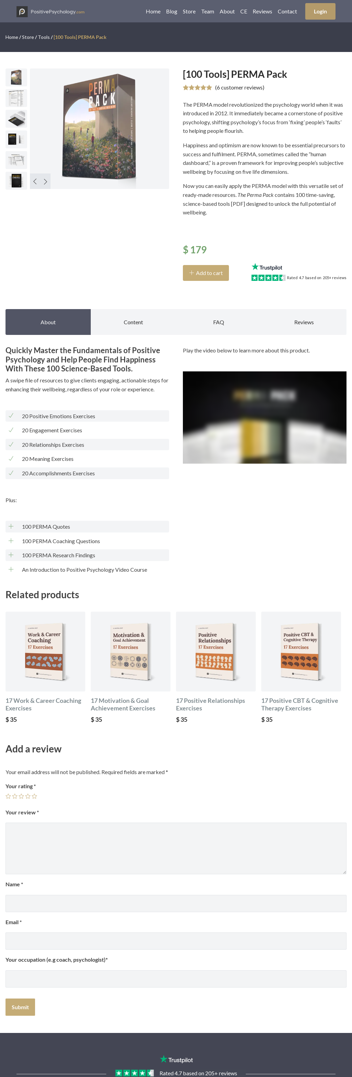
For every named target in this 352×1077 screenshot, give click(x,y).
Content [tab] (133, 322)
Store (189, 11)
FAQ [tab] (218, 322)
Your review (22, 812)
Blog (171, 11)
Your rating (21, 786)
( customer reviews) (239, 87)
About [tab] (48, 322)
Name (14, 884)
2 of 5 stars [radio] (15, 796)
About (227, 11)
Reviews (262, 11)
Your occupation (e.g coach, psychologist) (56, 959)
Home (153, 11)
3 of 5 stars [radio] (21, 796)
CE (243, 11)
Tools (44, 37)
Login (320, 11)
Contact (287, 11)
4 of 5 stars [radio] (28, 796)
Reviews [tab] (304, 322)
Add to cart (209, 273)
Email (14, 922)
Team (207, 11)
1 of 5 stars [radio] (8, 796)
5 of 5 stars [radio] (34, 796)
